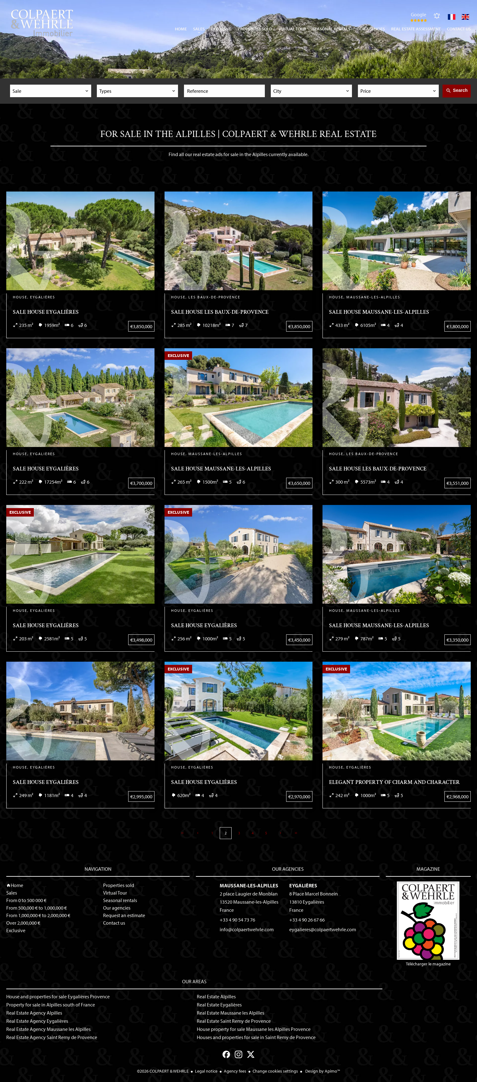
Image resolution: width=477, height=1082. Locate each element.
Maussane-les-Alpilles (249, 885)
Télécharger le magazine (428, 924)
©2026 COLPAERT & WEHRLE (163, 1071)
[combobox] (50, 91)
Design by (322, 1071)
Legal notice (206, 1071)
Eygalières (303, 885)
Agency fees (235, 1071)
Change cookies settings (275, 1071)
